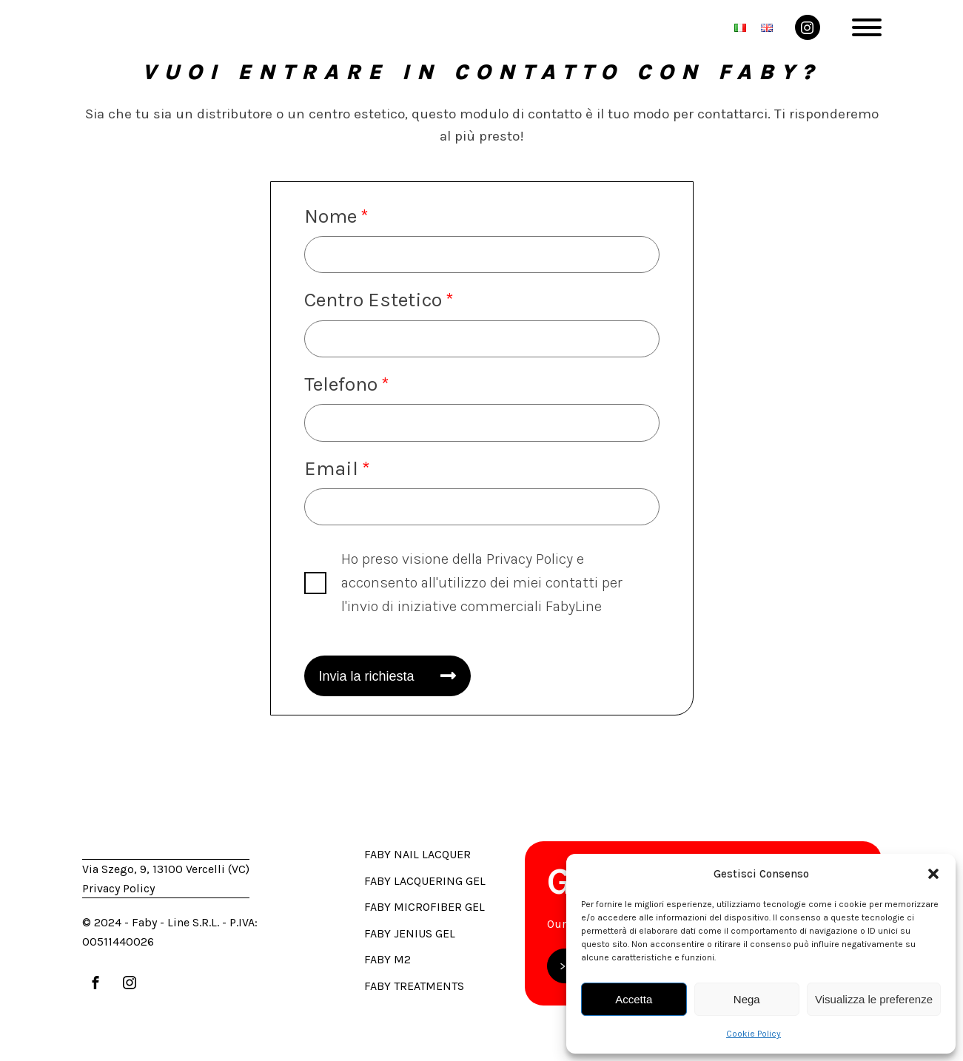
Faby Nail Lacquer (417, 854)
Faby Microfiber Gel (424, 907)
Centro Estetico (373, 299)
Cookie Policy (753, 1033)
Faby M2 (387, 959)
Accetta (633, 999)
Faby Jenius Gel (409, 933)
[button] (933, 873)
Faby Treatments (414, 986)
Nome (330, 216)
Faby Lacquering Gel (425, 881)
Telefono (341, 384)
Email (331, 468)
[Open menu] (867, 27)
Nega (747, 999)
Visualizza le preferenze (874, 999)
